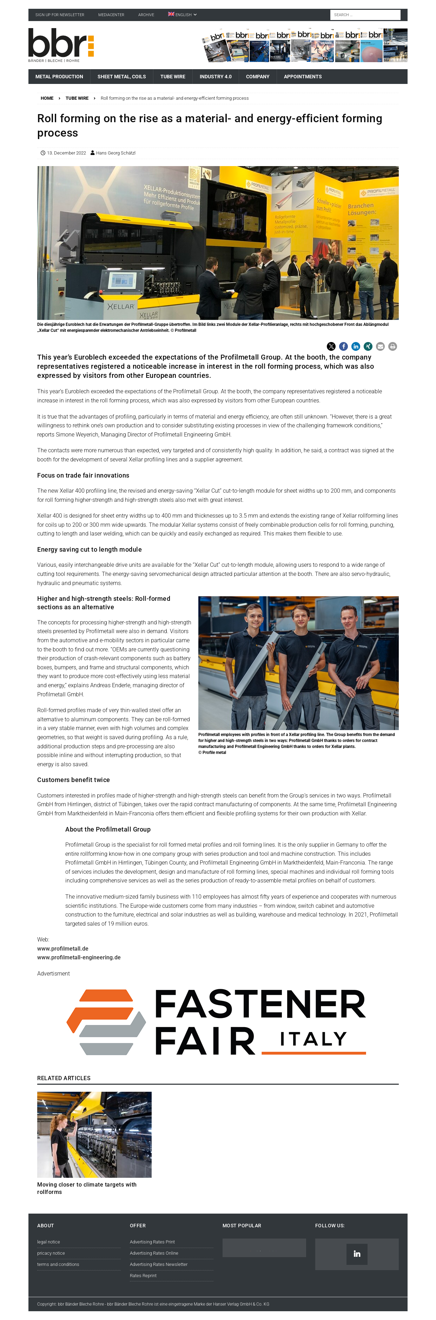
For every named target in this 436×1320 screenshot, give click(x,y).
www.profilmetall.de (62, 948)
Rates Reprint (143, 1275)
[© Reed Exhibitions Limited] (218, 1061)
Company (258, 76)
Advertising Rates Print (152, 1242)
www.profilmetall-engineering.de (79, 957)
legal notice (48, 1242)
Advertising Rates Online (154, 1253)
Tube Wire (172, 76)
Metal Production (59, 76)
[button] (331, 346)
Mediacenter (111, 15)
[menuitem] (182, 15)
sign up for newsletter (59, 15)
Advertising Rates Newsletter (158, 1264)
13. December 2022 (66, 153)
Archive (146, 15)
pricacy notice (51, 1253)
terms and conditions (58, 1264)
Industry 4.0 (216, 76)
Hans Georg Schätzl (116, 153)
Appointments (303, 76)
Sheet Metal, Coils (122, 76)
